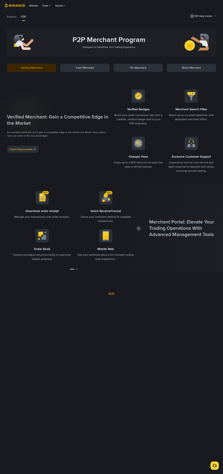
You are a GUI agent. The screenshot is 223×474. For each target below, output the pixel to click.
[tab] (12, 17)
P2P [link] (23, 16)
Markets (33, 5)
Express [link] (12, 16)
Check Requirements (23, 149)
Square (60, 5)
